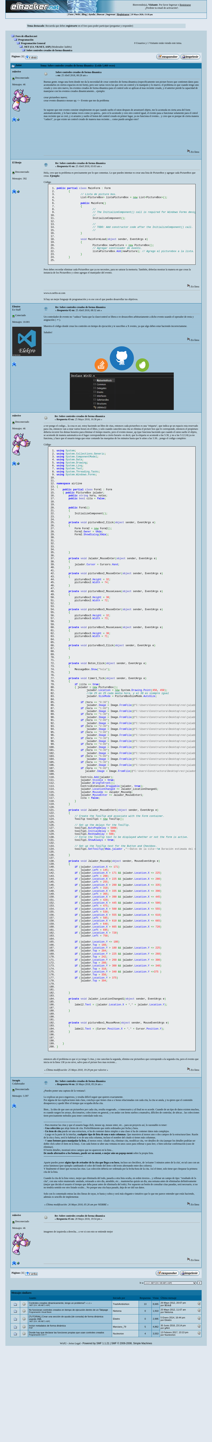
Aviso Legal (74, 1437)
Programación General (33, 43)
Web (77, 14)
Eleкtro (16, 316)
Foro (70, 14)
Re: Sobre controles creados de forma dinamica (80, 163)
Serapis (16, 1174)
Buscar (101, 14)
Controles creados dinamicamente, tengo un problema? (57, 1396)
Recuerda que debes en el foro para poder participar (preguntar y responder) (89, 25)
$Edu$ (167, 1399)
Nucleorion (118, 1427)
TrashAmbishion (121, 1397)
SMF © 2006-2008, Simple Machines (131, 1437)
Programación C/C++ (38, 1428)
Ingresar (173, 4)
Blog (84, 14)
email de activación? (167, 7)
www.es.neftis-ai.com (54, 303)
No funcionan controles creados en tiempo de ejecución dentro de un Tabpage (68, 1403)
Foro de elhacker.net (26, 36)
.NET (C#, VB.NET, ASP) (37, 46)
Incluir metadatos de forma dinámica (47, 1419)
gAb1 (167, 1421)
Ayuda (91, 14)
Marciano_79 (119, 1420)
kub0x (68, 46)
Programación (25, 39)
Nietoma (117, 1404)
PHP (31, 1422)
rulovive (16, 71)
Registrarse (123, 14)
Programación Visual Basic (40, 1406)
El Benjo (16, 162)
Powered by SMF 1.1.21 (96, 1437)
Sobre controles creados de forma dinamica (49, 50)
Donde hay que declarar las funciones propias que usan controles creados (66, 1426)
